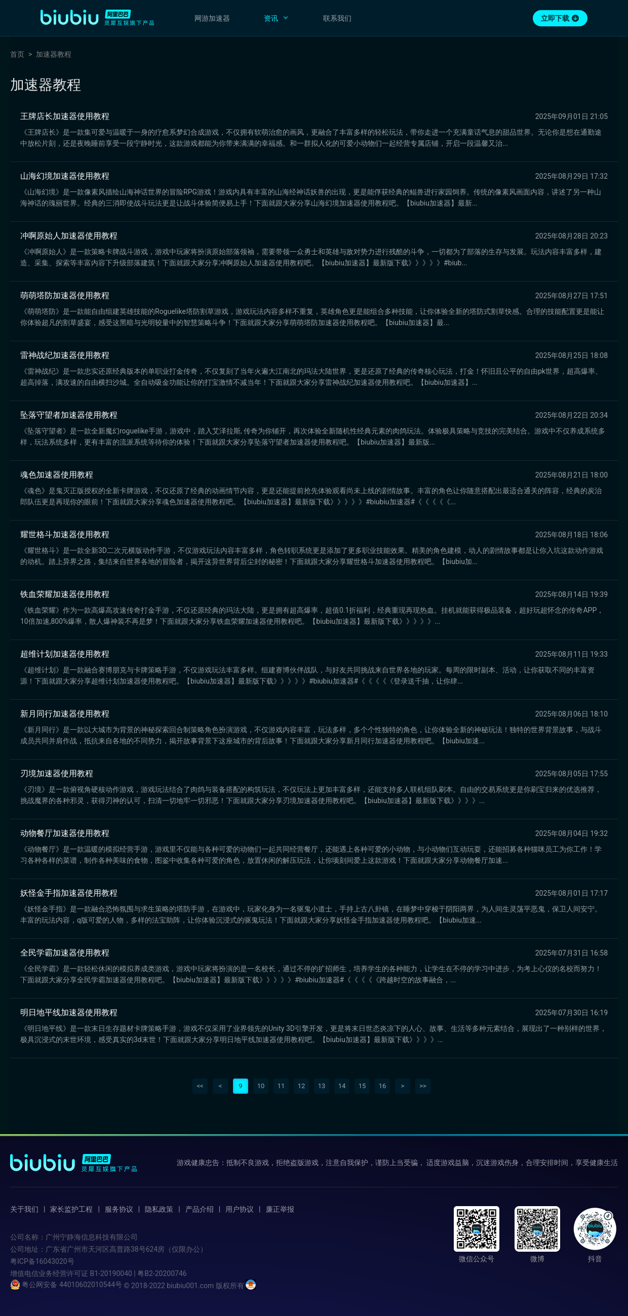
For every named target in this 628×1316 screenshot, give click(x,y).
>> (422, 1086)
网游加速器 (212, 18)
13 (322, 1086)
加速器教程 (53, 54)
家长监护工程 (71, 1209)
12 (301, 1086)
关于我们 (24, 1209)
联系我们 (337, 18)
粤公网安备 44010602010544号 (66, 1285)
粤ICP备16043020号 (42, 1261)
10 (261, 1086)
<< (200, 1086)
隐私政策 (159, 1209)
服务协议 (119, 1209)
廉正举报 (280, 1209)
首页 (17, 54)
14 (342, 1086)
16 (382, 1086)
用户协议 (239, 1209)
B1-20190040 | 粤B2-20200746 (138, 1273)
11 (281, 1086)
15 (362, 1086)
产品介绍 (199, 1209)
